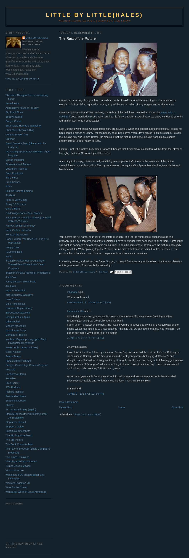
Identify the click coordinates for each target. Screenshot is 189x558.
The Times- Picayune (17, 457)
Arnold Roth (12, 103)
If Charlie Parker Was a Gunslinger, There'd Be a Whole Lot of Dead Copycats (25, 264)
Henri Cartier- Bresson (18, 230)
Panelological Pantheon (19, 360)
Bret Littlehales (37, 38)
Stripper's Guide (15, 426)
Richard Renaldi (15, 391)
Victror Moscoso (15, 470)
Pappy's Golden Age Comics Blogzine (27, 365)
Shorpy (10, 405)
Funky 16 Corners (16, 204)
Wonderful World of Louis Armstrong (26, 491)
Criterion (10, 139)
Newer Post (65, 407)
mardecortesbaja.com (18, 312)
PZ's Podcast (13, 387)
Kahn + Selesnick (15, 290)
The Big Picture (14, 439)
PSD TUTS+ (13, 382)
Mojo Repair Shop (16, 330)
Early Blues (12, 177)
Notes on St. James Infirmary (22, 347)
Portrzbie (11, 378)
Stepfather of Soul (16, 422)
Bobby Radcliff (14, 116)
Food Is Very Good (16, 199)
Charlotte (72, 292)
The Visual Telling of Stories (21, 461)
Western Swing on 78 (18, 483)
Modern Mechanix (16, 326)
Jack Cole (11, 277)
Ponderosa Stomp (16, 374)
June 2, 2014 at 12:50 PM (85, 393)
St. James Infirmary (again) (21, 409)
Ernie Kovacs (13, 182)
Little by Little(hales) (94, 15)
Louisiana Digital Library (19, 308)
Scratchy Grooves (16, 400)
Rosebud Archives (16, 396)
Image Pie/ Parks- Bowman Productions (28, 272)
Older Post (178, 407)
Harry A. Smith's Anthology (21, 225)
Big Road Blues (14, 112)
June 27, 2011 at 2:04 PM (85, 338)
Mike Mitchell (13, 321)
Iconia (9, 256)
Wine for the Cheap (16, 487)
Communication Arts (17, 134)
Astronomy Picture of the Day (22, 107)
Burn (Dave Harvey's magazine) (23, 125)
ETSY (9, 186)
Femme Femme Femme (19, 190)
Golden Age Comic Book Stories (24, 213)
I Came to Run (14, 251)
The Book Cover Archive (19, 444)
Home (122, 407)
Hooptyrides (12, 247)
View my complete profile (22, 79)
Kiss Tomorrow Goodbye (19, 294)
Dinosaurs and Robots (18, 164)
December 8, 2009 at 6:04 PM (89, 302)
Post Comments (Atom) (88, 414)
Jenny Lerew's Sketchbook (21, 281)
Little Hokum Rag (15, 303)
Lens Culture (13, 299)
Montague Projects (16, 334)
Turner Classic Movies (18, 465)
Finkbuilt (10, 195)
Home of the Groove (17, 234)
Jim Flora (11, 286)
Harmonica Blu (75, 311)
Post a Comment (68, 402)
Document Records (16, 168)
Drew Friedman (14, 173)
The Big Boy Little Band (19, 435)
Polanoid (10, 369)
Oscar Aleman (14, 351)
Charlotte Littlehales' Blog (20, 130)
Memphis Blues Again (18, 317)
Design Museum (15, 159)
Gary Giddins (13, 208)
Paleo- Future (13, 356)
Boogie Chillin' (14, 121)
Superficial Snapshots (18, 431)
